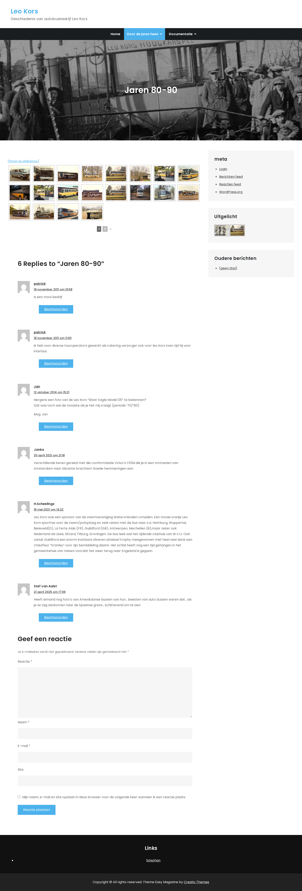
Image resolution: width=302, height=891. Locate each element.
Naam (24, 722)
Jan (37, 386)
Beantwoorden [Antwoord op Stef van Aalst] (56, 617)
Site (21, 769)
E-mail (24, 746)
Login (223, 169)
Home (115, 34)
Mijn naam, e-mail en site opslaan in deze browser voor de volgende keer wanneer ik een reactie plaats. (104, 797)
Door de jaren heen (142, 34)
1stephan (153, 860)
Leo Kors (24, 11)
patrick (40, 283)
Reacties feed (230, 184)
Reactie (25, 661)
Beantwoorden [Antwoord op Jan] (56, 426)
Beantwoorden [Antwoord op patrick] (56, 309)
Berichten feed (231, 176)
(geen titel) (228, 268)
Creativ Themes (196, 882)
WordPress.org (230, 192)
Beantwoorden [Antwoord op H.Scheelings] (56, 563)
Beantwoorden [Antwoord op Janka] (56, 480)
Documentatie (181, 34)
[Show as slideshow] (23, 161)
